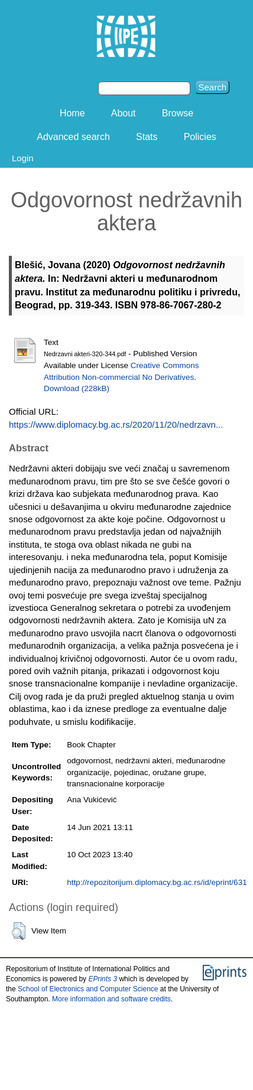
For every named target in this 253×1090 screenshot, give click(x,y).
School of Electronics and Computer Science (88, 989)
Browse (177, 113)
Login (23, 158)
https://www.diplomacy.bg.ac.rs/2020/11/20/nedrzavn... (116, 424)
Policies (200, 137)
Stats (146, 137)
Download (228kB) (76, 388)
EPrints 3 (102, 979)
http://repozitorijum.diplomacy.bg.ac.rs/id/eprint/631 (156, 882)
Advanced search (73, 137)
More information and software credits (111, 999)
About (123, 113)
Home (72, 113)
